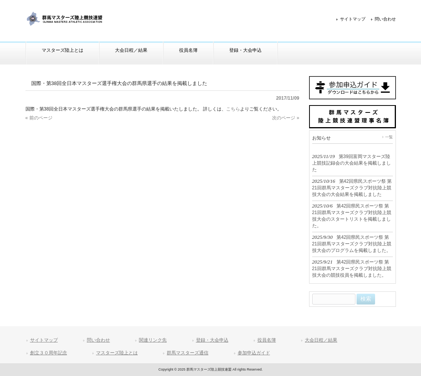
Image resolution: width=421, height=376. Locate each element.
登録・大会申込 (212, 340)
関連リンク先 (153, 340)
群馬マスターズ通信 (187, 353)
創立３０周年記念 (48, 353)
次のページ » (285, 118)
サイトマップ (352, 19)
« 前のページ (38, 118)
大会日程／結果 (321, 340)
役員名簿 (266, 340)
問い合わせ (385, 19)
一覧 (389, 137)
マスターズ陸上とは (117, 353)
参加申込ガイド (254, 353)
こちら (233, 109)
